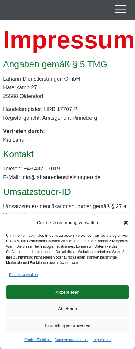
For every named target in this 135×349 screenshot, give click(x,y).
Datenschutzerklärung (72, 340)
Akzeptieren (67, 292)
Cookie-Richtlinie (38, 340)
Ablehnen (67, 308)
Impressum (102, 340)
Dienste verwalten (23, 275)
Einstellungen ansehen (67, 325)
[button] (126, 223)
